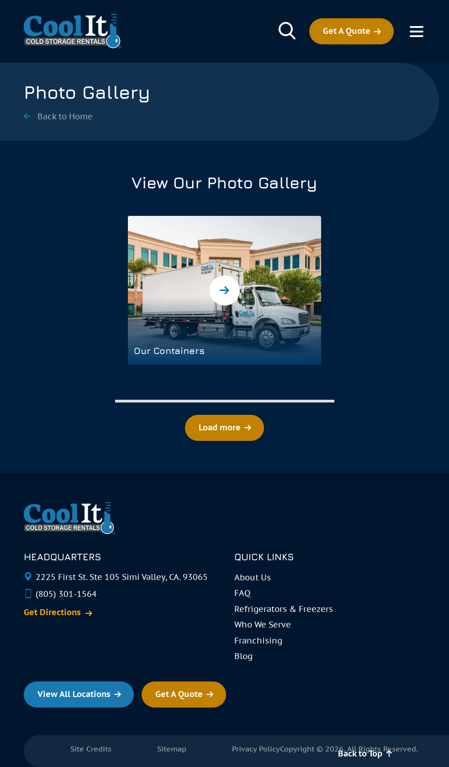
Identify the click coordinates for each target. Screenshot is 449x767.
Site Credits (90, 748)
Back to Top (360, 753)
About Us (252, 577)
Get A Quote (346, 31)
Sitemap (171, 748)
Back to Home (65, 117)
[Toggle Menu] (416, 31)
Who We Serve (262, 624)
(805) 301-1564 (66, 594)
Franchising (258, 640)
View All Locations (74, 694)
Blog (243, 656)
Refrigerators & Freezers (283, 609)
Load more (220, 427)
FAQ (242, 593)
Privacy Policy (256, 748)
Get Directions (52, 612)
